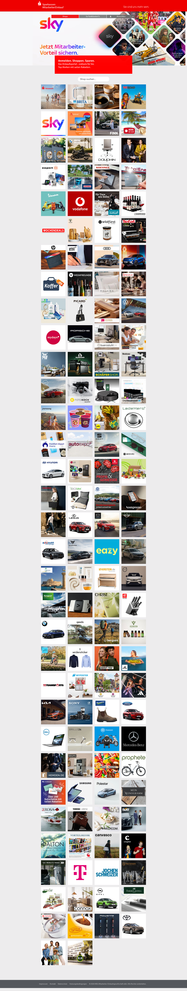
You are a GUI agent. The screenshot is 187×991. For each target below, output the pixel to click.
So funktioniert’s (93, 16)
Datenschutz (62, 984)
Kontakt (53, 984)
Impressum (43, 984)
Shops (65, 16)
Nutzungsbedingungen (78, 984)
